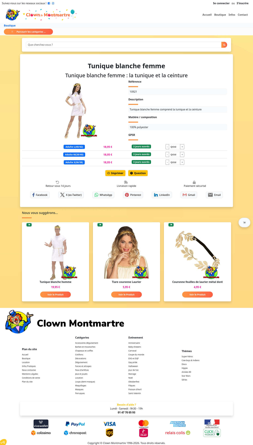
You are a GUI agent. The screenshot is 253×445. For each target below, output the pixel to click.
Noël (130, 377)
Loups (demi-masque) (85, 381)
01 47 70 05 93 (126, 412)
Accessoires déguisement (86, 343)
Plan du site (27, 381)
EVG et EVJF (133, 358)
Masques (79, 389)
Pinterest (133, 195)
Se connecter (221, 3)
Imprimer (115, 173)
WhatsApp (103, 195)
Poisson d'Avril (135, 389)
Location (26, 362)
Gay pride (132, 362)
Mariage (132, 374)
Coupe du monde (136, 354)
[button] (244, 222)
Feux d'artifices (82, 370)
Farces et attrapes (83, 366)
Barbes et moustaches (85, 346)
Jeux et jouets (81, 374)
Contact (243, 14)
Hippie (185, 368)
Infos (232, 14)
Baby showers (134, 346)
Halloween (133, 366)
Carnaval (132, 350)
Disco (184, 364)
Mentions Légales (30, 374)
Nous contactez (29, 370)
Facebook (39, 195)
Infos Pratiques (29, 366)
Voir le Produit (55, 294)
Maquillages (80, 385)
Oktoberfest (133, 381)
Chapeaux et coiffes (84, 350)
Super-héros (187, 356)
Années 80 (186, 372)
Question (138, 173)
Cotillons (79, 354)
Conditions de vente (31, 377)
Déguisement (81, 362)
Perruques (80, 393)
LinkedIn (162, 195)
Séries (184, 379)
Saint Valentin (134, 393)
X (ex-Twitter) (71, 195)
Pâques (131, 385)
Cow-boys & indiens (190, 360)
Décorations (80, 358)
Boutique (220, 14)
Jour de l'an (133, 370)
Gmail (189, 195)
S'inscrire (242, 3)
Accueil (207, 14)
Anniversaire (134, 343)
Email (214, 195)
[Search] (124, 45)
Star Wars (186, 375)
